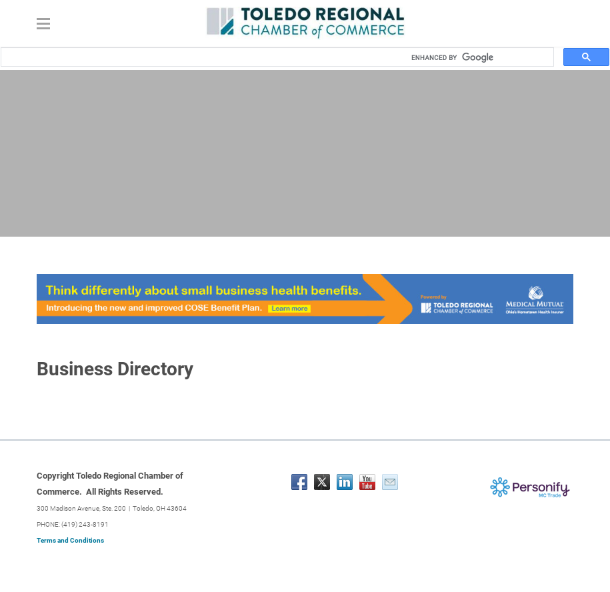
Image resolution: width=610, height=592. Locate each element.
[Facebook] (299, 482)
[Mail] (390, 482)
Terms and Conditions (70, 540)
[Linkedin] (345, 482)
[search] (478, 57)
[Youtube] (367, 482)
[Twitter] (322, 482)
